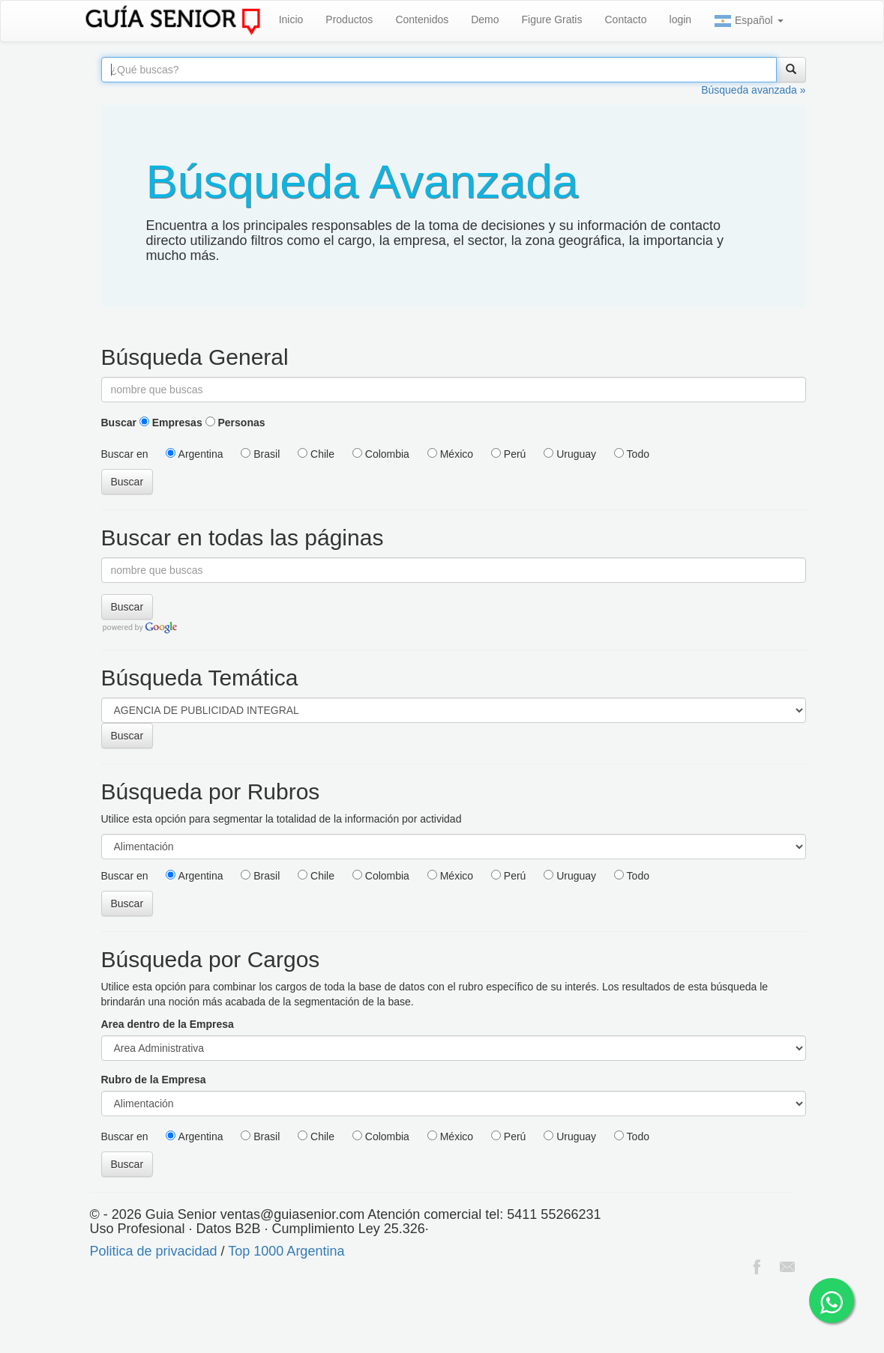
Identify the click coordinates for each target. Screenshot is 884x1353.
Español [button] (748, 21)
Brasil (260, 454)
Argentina (194, 454)
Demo (485, 19)
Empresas (170, 423)
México (450, 454)
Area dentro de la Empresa (167, 1024)
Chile (316, 454)
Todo (631, 454)
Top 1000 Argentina (286, 1251)
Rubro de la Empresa (153, 1080)
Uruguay (570, 454)
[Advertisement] (273, 1315)
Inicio (291, 19)
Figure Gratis (552, 19)
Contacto (625, 19)
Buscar (118, 423)
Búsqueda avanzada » (753, 90)
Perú (508, 454)
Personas (235, 423)
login (681, 19)
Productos (349, 19)
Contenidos (421, 19)
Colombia (380, 454)
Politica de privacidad (153, 1251)
